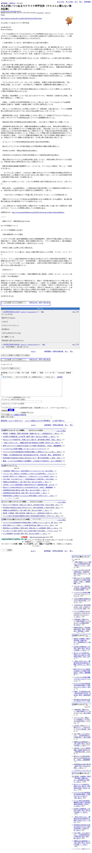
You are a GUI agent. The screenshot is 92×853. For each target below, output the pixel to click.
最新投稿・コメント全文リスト (12, 424)
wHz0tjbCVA (23, 312)
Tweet (3, 15)
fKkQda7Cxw (23, 344)
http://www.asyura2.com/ (38, 540)
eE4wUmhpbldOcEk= (31, 312)
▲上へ (33, 351)
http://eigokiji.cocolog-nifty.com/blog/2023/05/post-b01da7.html (21, 18)
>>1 (3, 347)
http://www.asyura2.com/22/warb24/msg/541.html (11, 11)
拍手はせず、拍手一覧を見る (39, 302)
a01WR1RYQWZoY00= (32, 344)
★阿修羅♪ (4, 3)
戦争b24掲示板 (58, 351)
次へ (76, 2)
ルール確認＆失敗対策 (18, 418)
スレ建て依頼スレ (58, 424)
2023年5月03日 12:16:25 (11, 312)
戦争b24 (12, 3)
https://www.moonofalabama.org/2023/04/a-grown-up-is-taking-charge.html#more (38, 212)
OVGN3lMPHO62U (40, 12)
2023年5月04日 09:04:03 (11, 344)
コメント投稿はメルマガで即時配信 (37, 424)
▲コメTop (60, 2)
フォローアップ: (6, 364)
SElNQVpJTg (47, 12)
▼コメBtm (69, 2)
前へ (81, 2)
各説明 (59, 377)
